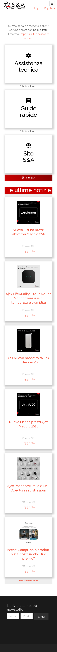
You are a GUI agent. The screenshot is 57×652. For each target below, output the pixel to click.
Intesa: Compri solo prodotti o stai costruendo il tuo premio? (28, 554)
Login (37, 8)
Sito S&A (28, 177)
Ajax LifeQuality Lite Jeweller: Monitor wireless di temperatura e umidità (28, 298)
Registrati (49, 8)
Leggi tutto (28, 251)
